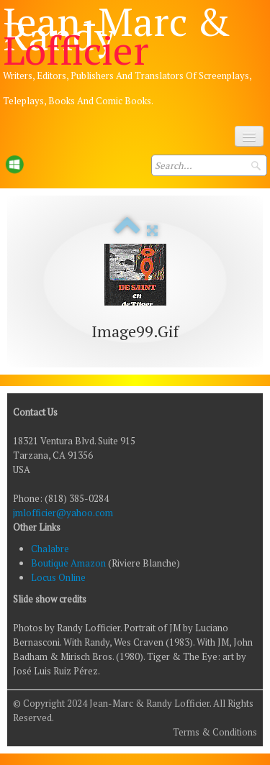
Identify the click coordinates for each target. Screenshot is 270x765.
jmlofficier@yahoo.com (63, 512)
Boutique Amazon (69, 562)
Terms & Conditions (215, 731)
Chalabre (50, 548)
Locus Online (58, 577)
